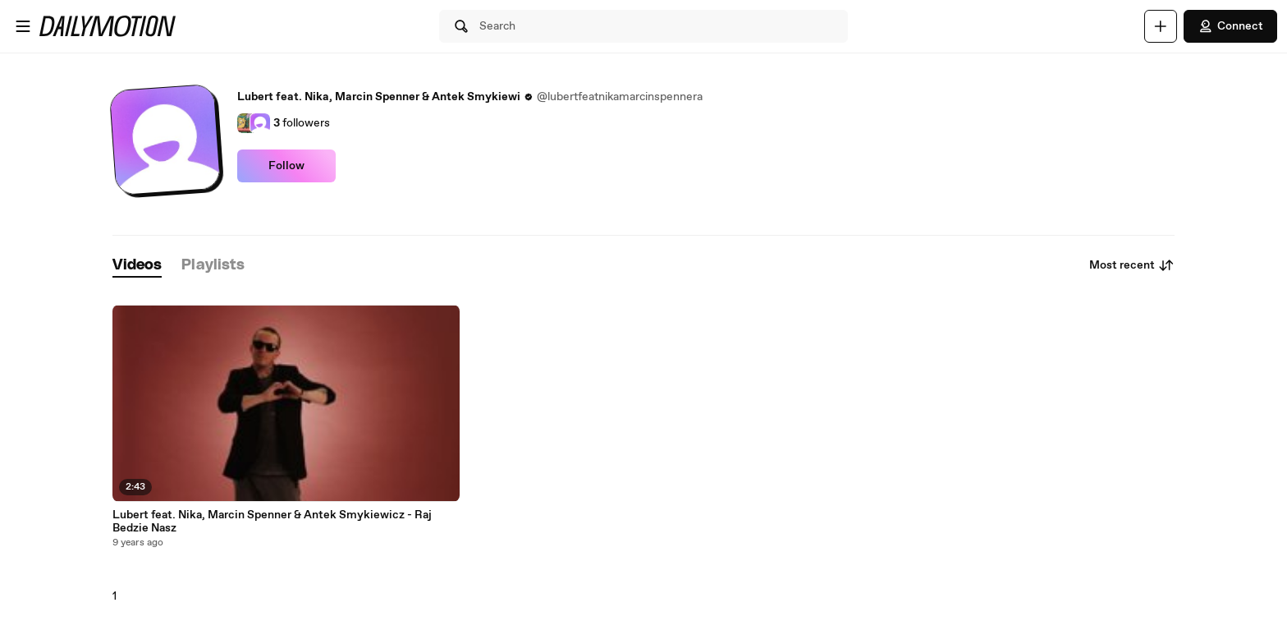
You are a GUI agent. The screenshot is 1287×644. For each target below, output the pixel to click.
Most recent (1132, 265)
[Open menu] (23, 26)
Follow (286, 166)
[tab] (137, 265)
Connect (1230, 26)
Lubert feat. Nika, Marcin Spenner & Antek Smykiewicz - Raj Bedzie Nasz (272, 521)
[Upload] (1160, 26)
